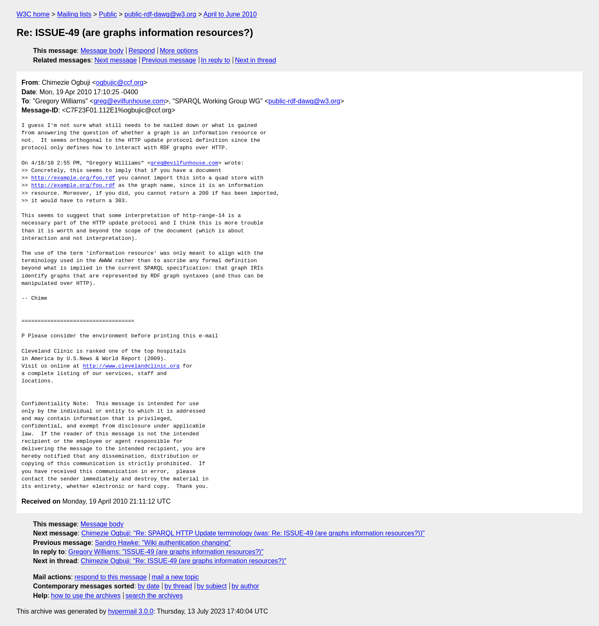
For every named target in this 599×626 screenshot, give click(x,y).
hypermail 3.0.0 (130, 611)
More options (179, 50)
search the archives (154, 595)
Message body (102, 50)
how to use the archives (86, 595)
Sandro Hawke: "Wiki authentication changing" (163, 542)
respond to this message (110, 577)
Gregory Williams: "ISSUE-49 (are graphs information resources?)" (165, 551)
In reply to (215, 60)
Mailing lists (74, 14)
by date (148, 586)
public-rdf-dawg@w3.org (160, 14)
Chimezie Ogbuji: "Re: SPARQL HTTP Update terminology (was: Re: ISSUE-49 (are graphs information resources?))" (253, 533)
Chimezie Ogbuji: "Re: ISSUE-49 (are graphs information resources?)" (183, 560)
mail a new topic (175, 577)
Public (108, 14)
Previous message (169, 60)
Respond (142, 50)
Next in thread (255, 60)
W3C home (33, 14)
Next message (116, 60)
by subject (212, 586)
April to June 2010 (230, 14)
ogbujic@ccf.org (119, 82)
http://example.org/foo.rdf (73, 178)
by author (245, 586)
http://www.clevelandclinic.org (131, 366)
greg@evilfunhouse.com (129, 101)
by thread (178, 586)
